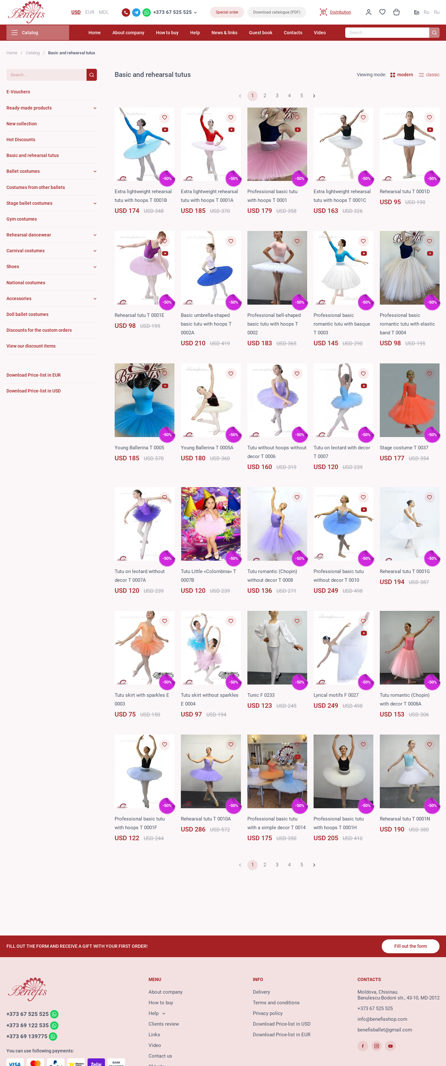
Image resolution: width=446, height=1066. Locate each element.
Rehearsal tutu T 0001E (139, 316)
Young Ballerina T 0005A (207, 449)
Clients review (164, 1025)
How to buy (178, 34)
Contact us (160, 1057)
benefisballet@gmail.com (385, 1030)
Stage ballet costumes (29, 204)
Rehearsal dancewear (28, 236)
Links (154, 1035)
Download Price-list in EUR (281, 1035)
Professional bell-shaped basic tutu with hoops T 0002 (274, 325)
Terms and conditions (276, 1003)
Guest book (264, 34)
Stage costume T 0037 (404, 449)
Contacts (295, 34)
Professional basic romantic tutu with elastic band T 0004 (407, 325)
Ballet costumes (23, 172)
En (416, 13)
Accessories (18, 299)
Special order (227, 13)
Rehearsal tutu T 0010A (206, 820)
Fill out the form (410, 946)
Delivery (261, 993)
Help (203, 34)
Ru (437, 13)
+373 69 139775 (26, 1037)
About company (141, 34)
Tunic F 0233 (261, 696)
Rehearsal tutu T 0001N (405, 820)
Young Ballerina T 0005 (139, 449)
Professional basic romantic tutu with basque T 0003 (342, 325)
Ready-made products (29, 109)
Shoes (12, 268)
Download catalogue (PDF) (276, 13)
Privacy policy (268, 1014)
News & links (231, 34)
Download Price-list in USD (282, 1025)
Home (109, 34)
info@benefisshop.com (382, 1020)
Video (320, 34)
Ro (427, 13)
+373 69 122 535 (27, 1026)
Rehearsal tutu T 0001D (405, 193)
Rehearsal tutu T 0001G (405, 573)
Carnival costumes (25, 252)
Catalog (33, 54)
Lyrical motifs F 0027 (336, 696)
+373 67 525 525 (172, 13)
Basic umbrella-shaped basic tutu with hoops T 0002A (206, 325)
